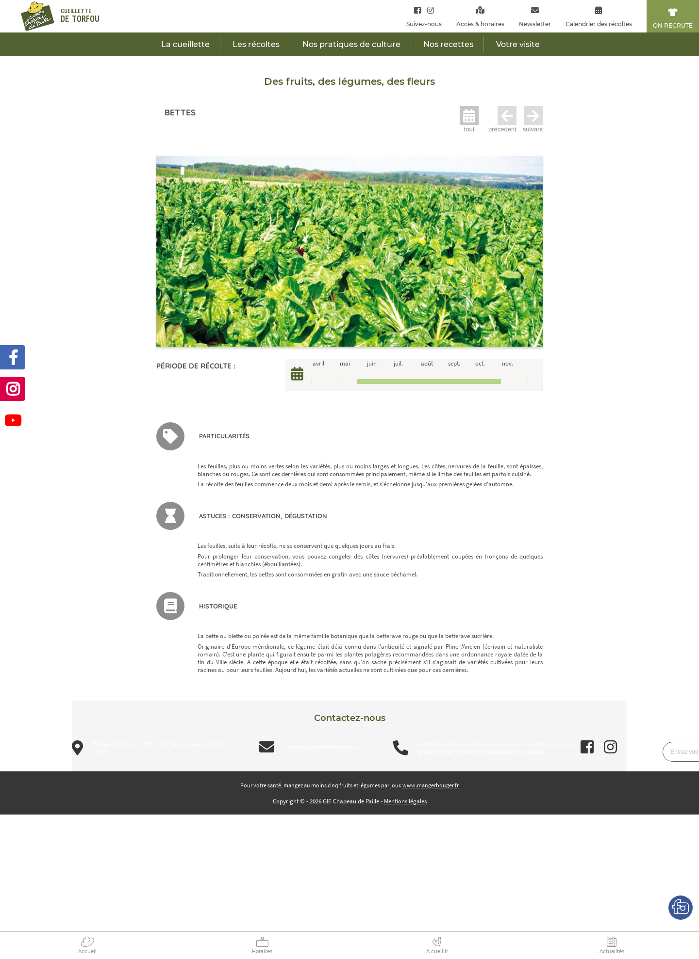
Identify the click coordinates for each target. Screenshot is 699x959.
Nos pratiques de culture (351, 44)
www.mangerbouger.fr (430, 785)
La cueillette (185, 44)
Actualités (611, 951)
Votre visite (518, 44)
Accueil (87, 951)
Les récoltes (256, 44)
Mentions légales (405, 801)
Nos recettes (448, 44)
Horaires (262, 951)
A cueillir (437, 951)
